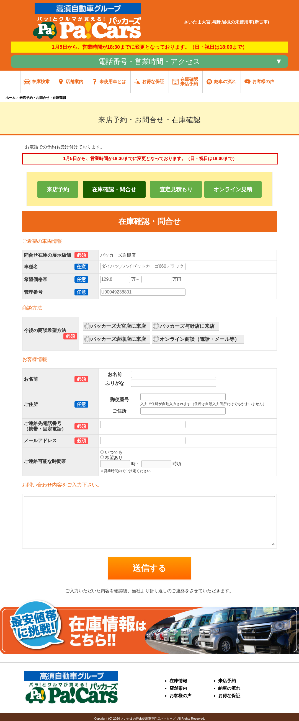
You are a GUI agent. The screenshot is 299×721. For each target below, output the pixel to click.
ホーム (11, 98)
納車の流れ (229, 688)
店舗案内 (178, 688)
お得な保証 (229, 695)
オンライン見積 (232, 189)
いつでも (111, 452)
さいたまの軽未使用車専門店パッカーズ (148, 718)
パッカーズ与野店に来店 (187, 326)
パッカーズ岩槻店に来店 (118, 339)
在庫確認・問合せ (114, 189)
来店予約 (58, 189)
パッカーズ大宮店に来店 (118, 326)
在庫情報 (178, 680)
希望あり (111, 457)
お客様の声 (180, 695)
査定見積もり (176, 189)
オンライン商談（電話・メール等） (199, 339)
